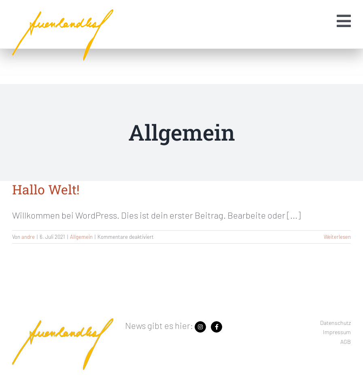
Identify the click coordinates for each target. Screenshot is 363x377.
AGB (345, 341)
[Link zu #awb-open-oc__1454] (344, 21)
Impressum (337, 332)
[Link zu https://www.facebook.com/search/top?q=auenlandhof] (216, 327)
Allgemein (81, 237)
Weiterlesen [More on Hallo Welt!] (337, 237)
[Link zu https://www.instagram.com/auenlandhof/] (200, 327)
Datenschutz (335, 322)
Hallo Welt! (46, 189)
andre (28, 237)
